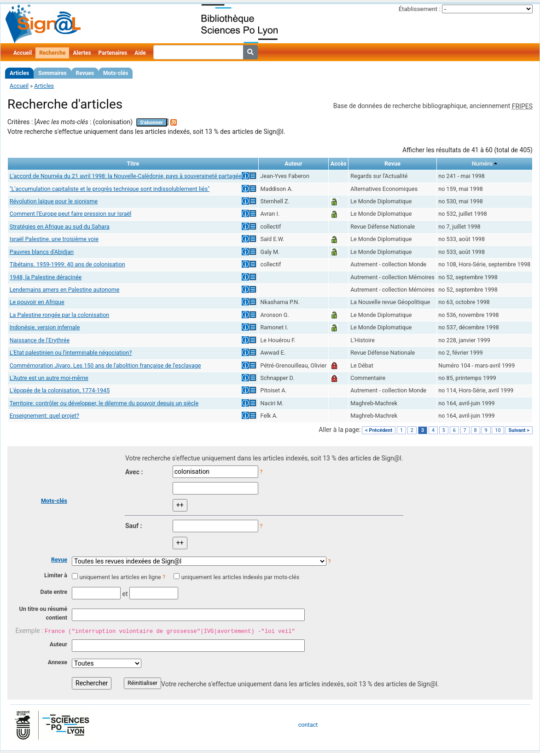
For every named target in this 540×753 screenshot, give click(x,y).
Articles (19, 73)
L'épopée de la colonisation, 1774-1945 (60, 390)
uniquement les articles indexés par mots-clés (240, 577)
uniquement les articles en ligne (120, 577)
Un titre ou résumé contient (43, 613)
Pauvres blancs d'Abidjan (42, 251)
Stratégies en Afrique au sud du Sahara (60, 226)
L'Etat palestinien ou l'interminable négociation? (71, 352)
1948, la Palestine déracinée (45, 277)
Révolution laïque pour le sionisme (54, 201)
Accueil (22, 53)
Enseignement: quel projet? (44, 415)
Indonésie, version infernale (45, 327)
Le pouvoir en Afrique (37, 302)
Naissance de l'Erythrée (40, 340)
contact (308, 724)
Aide (139, 53)
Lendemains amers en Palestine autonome (65, 289)
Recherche (52, 53)
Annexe (57, 662)
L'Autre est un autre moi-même (49, 377)
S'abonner (151, 123)
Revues (85, 73)
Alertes (82, 53)
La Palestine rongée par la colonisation (60, 314)
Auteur (58, 644)
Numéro (482, 163)
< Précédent (378, 430)
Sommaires (52, 73)
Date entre (53, 591)
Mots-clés (115, 73)
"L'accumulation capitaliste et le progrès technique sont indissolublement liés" (109, 188)
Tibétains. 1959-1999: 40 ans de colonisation (67, 264)
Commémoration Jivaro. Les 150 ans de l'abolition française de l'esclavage (105, 365)
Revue (59, 559)
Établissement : (420, 9)
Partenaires (113, 53)
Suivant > (518, 430)
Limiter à (55, 575)
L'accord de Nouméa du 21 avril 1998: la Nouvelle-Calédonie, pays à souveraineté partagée (126, 175)
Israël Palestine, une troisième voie (54, 239)
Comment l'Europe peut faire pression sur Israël (71, 213)
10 (497, 430)
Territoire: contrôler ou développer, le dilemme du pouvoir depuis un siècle (104, 403)
